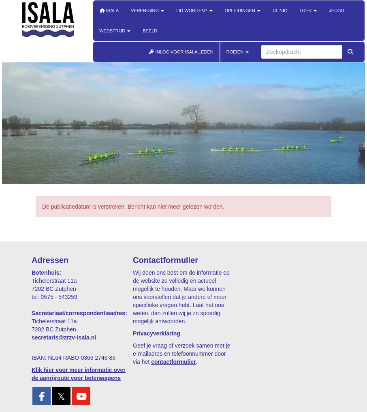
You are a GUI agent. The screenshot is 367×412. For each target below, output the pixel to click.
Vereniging (147, 10)
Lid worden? (194, 10)
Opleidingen (242, 10)
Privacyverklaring (156, 333)
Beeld (150, 30)
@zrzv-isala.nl (64, 337)
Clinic (280, 10)
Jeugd (336, 10)
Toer (308, 10)
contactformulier (173, 362)
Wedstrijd (114, 30)
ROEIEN (237, 51)
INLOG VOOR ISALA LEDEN (181, 51)
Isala (109, 10)
